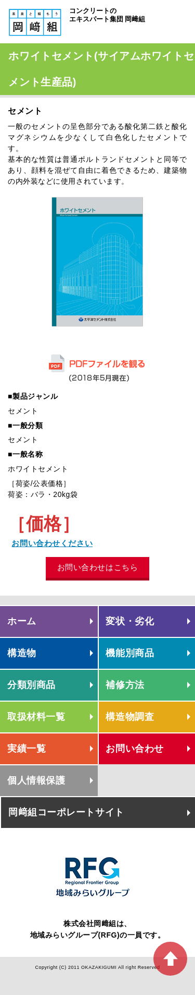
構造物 (21, 653)
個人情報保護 (36, 780)
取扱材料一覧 (36, 717)
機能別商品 (130, 653)
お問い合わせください (52, 543)
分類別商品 (31, 685)
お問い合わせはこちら (97, 567)
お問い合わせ (134, 748)
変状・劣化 (130, 621)
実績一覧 (26, 748)
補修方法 (125, 685)
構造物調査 (130, 717)
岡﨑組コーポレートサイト (66, 812)
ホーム (21, 621)
